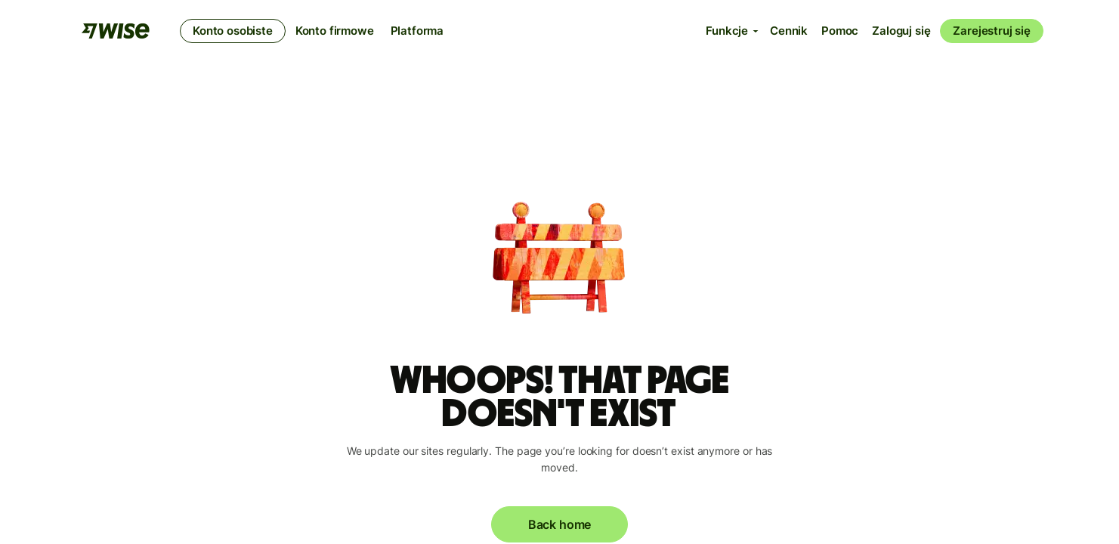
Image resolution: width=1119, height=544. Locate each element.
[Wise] (116, 31)
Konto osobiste (233, 30)
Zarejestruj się (992, 30)
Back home (559, 524)
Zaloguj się (901, 30)
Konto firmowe (334, 30)
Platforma (417, 30)
